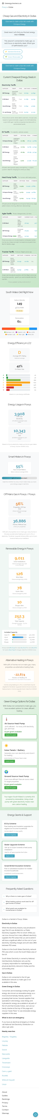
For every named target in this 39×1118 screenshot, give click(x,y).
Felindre (5, 1045)
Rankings (6, 1099)
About (4, 1092)
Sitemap (5, 1113)
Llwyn (4, 1084)
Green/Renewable (13, 57)
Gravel (4, 1050)
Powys (4, 7)
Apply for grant (11, 735)
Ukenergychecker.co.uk (11, 3)
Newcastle (6, 1054)
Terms (4, 1106)
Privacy (5, 1103)
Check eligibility (11, 835)
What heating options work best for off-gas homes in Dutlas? (20, 902)
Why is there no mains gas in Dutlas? (18, 896)
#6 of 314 (12, 647)
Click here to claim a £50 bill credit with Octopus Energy (19, 23)
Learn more (9, 761)
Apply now (9, 856)
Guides (5, 1096)
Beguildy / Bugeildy (9, 1037)
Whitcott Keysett (8, 1080)
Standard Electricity (13, 52)
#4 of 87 (34, 647)
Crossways (6, 1067)
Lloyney (5, 1041)
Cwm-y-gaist (7, 1071)
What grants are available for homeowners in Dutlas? (16, 909)
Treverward (6, 1063)
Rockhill (5, 1076)
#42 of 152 (12, 650)
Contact (5, 1110)
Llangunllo (6, 1058)
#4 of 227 (23, 647)
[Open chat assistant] (35, 1114)
